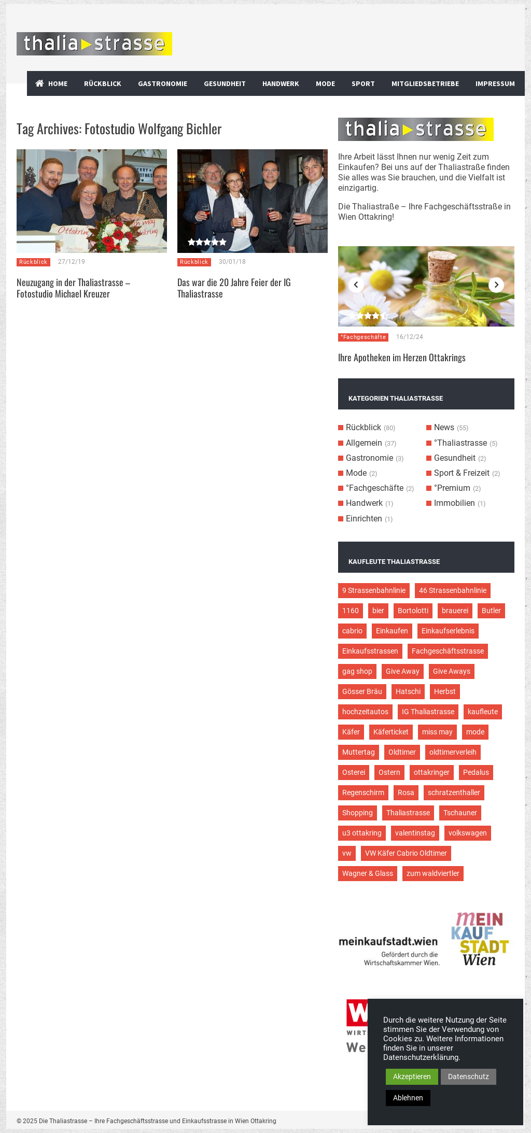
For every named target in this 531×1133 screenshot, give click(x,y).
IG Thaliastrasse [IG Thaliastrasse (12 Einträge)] (428, 711)
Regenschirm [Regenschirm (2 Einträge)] (363, 792)
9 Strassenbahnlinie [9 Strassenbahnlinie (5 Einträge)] (374, 590)
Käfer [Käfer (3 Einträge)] (351, 732)
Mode (325, 83)
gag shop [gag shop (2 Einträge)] (357, 671)
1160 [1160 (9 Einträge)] (350, 610)
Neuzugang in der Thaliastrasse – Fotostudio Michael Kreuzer (73, 287)
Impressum (495, 83)
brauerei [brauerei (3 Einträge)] (455, 610)
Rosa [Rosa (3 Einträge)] (406, 792)
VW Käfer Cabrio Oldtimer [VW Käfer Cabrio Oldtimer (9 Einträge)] (406, 853)
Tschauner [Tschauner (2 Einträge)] (460, 813)
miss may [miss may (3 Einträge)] (437, 732)
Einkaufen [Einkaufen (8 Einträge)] (392, 631)
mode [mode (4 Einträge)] (475, 732)
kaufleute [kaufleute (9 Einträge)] (483, 711)
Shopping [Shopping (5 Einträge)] (357, 813)
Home (57, 83)
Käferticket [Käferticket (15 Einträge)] (391, 732)
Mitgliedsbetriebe (425, 83)
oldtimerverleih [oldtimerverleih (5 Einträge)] (453, 752)
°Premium (452, 488)
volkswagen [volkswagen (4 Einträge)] (468, 833)
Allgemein (364, 443)
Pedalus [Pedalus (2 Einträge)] (476, 772)
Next (496, 285)
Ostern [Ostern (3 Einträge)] (389, 772)
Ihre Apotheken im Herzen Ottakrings (402, 357)
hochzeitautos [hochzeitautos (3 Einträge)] (365, 711)
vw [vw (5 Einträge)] (347, 853)
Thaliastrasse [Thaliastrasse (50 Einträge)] (408, 813)
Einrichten (364, 518)
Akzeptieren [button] (412, 1076)
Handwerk (280, 83)
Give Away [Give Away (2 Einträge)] (403, 671)
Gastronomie (162, 83)
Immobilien (454, 503)
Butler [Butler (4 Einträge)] (491, 610)
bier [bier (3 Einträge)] (378, 610)
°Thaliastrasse (460, 443)
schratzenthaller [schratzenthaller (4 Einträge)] (454, 792)
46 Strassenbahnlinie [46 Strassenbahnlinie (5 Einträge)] (452, 590)
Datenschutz (468, 1076)
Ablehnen (408, 1098)
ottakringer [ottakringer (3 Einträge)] (432, 772)
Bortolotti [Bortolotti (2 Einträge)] (413, 610)
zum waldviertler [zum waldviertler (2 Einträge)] (433, 873)
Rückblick (102, 83)
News (444, 427)
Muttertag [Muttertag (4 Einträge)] (358, 752)
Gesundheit (225, 83)
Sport (363, 83)
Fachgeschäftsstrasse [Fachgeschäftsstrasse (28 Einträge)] (448, 651)
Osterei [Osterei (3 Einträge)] (353, 772)
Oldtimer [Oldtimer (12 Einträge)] (402, 752)
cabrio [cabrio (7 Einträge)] (352, 631)
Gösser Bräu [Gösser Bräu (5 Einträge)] (362, 691)
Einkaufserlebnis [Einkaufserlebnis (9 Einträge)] (448, 631)
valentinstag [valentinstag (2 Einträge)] (415, 833)
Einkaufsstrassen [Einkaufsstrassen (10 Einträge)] (370, 651)
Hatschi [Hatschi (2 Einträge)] (408, 691)
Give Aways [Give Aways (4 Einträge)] (451, 671)
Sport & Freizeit (462, 473)
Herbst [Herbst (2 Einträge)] (445, 691)
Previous (356, 285)
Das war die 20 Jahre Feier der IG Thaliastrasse (234, 287)
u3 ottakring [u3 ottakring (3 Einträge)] (362, 833)
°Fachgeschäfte (363, 337)
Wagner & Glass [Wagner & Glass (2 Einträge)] (367, 873)
